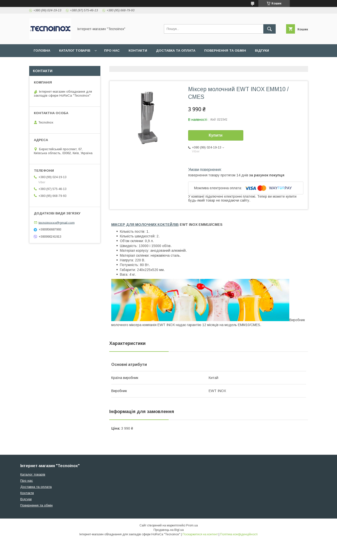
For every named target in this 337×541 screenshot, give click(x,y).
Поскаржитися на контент (200, 534)
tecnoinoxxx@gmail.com (57, 222)
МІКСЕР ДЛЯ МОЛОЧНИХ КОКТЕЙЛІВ (145, 225)
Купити (216, 135)
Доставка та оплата (175, 50)
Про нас (112, 50)
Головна (42, 50)
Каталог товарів (74, 50)
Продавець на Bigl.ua (169, 530)
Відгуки (262, 50)
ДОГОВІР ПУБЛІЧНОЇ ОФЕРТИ (59, 63)
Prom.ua (192, 525)
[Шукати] (269, 29)
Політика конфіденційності (239, 534)
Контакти (138, 50)
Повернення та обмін (225, 50)
